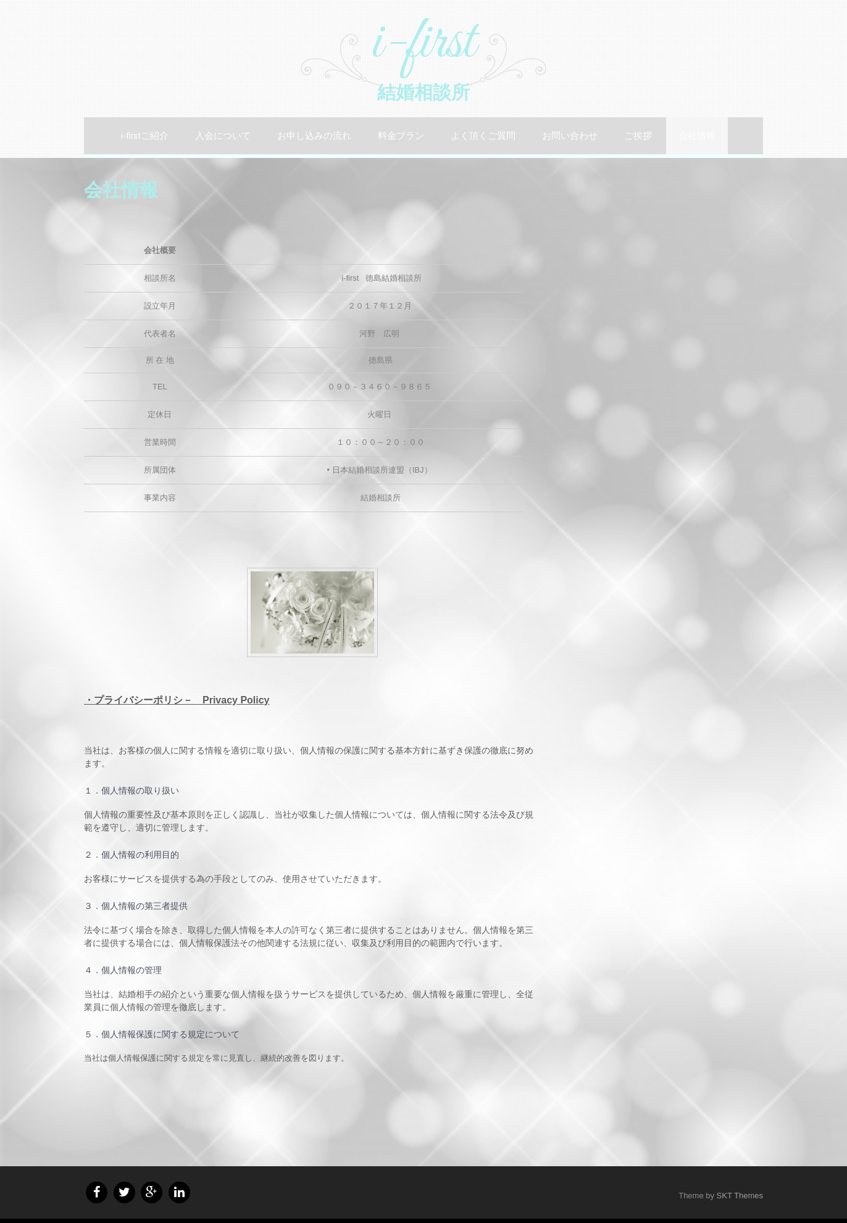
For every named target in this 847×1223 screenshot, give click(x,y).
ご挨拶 (638, 135)
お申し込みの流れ (314, 135)
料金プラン (401, 135)
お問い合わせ (570, 135)
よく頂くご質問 (483, 135)
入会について (223, 135)
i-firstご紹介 (145, 135)
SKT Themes (740, 1195)
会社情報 (697, 135)
